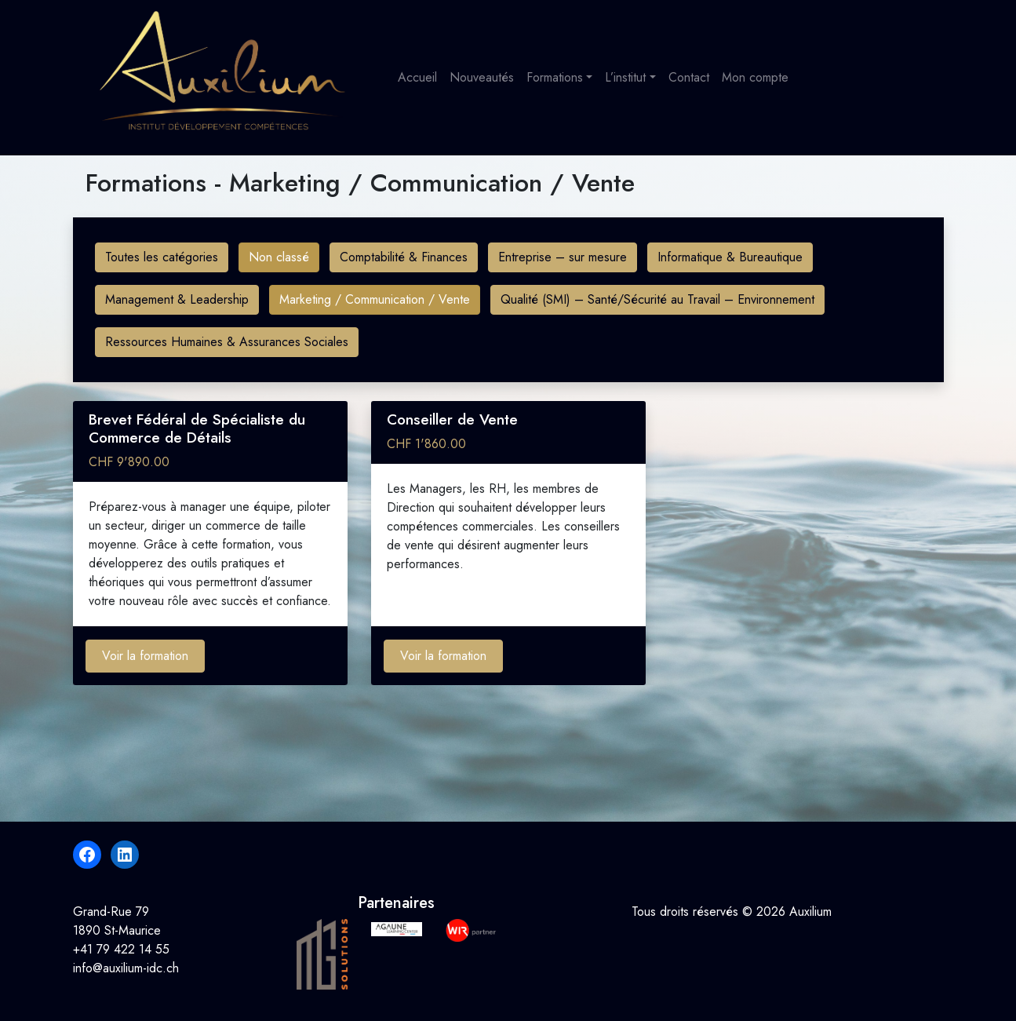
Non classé (279, 257)
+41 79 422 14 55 (121, 949)
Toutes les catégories (161, 257)
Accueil (417, 77)
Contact (688, 77)
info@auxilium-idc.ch (126, 968)
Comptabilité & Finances (404, 257)
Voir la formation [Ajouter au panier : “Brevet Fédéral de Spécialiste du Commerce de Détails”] (145, 656)
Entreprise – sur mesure (562, 257)
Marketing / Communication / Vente (374, 299)
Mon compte (755, 77)
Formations (554, 77)
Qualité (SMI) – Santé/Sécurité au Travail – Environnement (657, 299)
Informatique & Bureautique (730, 257)
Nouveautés (482, 77)
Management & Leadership (177, 299)
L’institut (625, 77)
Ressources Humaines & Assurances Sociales (226, 342)
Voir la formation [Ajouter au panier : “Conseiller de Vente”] (443, 656)
